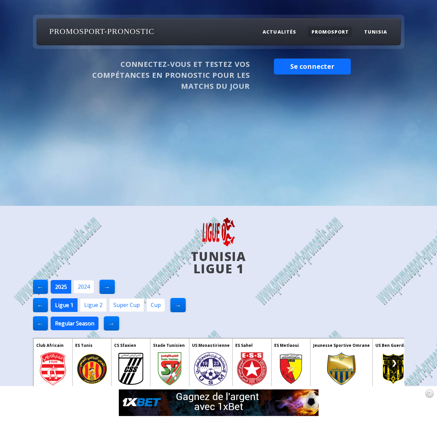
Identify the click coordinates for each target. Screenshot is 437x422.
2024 (84, 286)
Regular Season (74, 323)
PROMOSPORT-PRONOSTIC (101, 31)
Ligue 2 (93, 305)
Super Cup (126, 305)
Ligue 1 (64, 305)
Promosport (330, 32)
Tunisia (375, 32)
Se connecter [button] (312, 66)
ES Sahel (244, 345)
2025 (61, 286)
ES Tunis (84, 345)
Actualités (279, 32)
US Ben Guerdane (393, 345)
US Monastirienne (211, 345)
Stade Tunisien (169, 345)
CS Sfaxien (125, 345)
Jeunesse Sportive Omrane (341, 345)
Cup (156, 305)
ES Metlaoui (286, 345)
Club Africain (50, 345)
